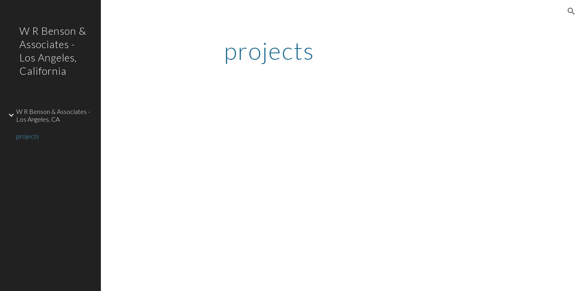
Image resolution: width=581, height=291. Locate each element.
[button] (571, 11)
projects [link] (27, 136)
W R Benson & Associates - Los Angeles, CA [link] (53, 115)
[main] (269, 50)
